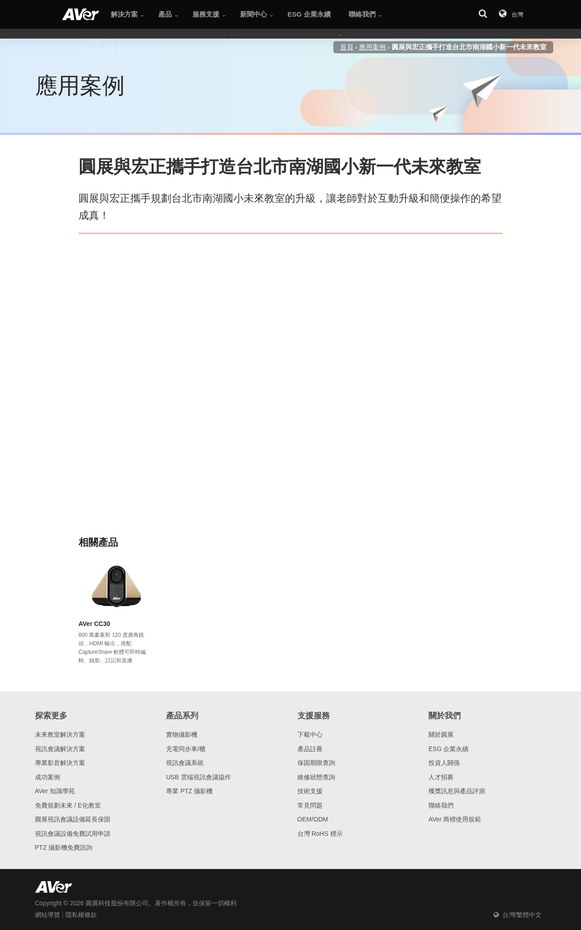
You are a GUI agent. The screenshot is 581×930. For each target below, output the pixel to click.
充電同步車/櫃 (185, 748)
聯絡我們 (441, 805)
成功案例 (47, 777)
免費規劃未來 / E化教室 (68, 805)
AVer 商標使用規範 (454, 819)
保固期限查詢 (316, 762)
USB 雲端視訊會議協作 (198, 777)
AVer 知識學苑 (55, 791)
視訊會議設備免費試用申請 (72, 833)
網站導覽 (47, 914)
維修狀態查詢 (316, 777)
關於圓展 (441, 734)
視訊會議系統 (185, 762)
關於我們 (444, 715)
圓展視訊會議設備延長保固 (72, 819)
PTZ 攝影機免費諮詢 (63, 847)
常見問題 (310, 805)
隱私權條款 (81, 914)
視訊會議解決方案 (60, 748)
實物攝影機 (181, 734)
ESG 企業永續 (448, 748)
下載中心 (310, 734)
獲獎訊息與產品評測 (456, 791)
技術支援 (310, 791)
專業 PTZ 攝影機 (189, 791)
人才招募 (441, 777)
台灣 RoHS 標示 (320, 833)
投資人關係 (444, 762)
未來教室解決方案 (60, 734)
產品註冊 (310, 748)
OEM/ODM (312, 819)
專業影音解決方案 (60, 762)
